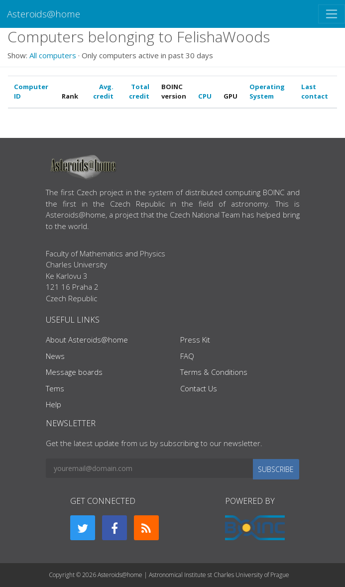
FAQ (187, 356)
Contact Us (198, 388)
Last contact (314, 91)
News (55, 356)
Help (53, 404)
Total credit (139, 91)
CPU (205, 96)
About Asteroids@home (87, 340)
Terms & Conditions (213, 372)
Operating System (267, 91)
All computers (52, 55)
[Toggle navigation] (331, 13)
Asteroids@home (43, 13)
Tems (55, 388)
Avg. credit (103, 91)
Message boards (74, 372)
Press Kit (195, 340)
